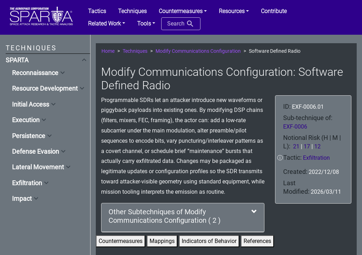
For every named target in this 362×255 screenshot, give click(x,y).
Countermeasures (120, 241)
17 (307, 146)
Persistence (28, 136)
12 (317, 146)
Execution (26, 120)
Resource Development (45, 88)
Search (180, 23)
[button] (183, 11)
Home (108, 51)
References (257, 241)
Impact (22, 198)
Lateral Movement (38, 167)
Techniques (135, 51)
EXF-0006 (295, 126)
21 (296, 146)
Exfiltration (27, 183)
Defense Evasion (35, 151)
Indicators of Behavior (209, 241)
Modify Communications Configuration (198, 51)
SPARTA (17, 60)
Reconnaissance (35, 72)
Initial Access (30, 104)
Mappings (162, 241)
